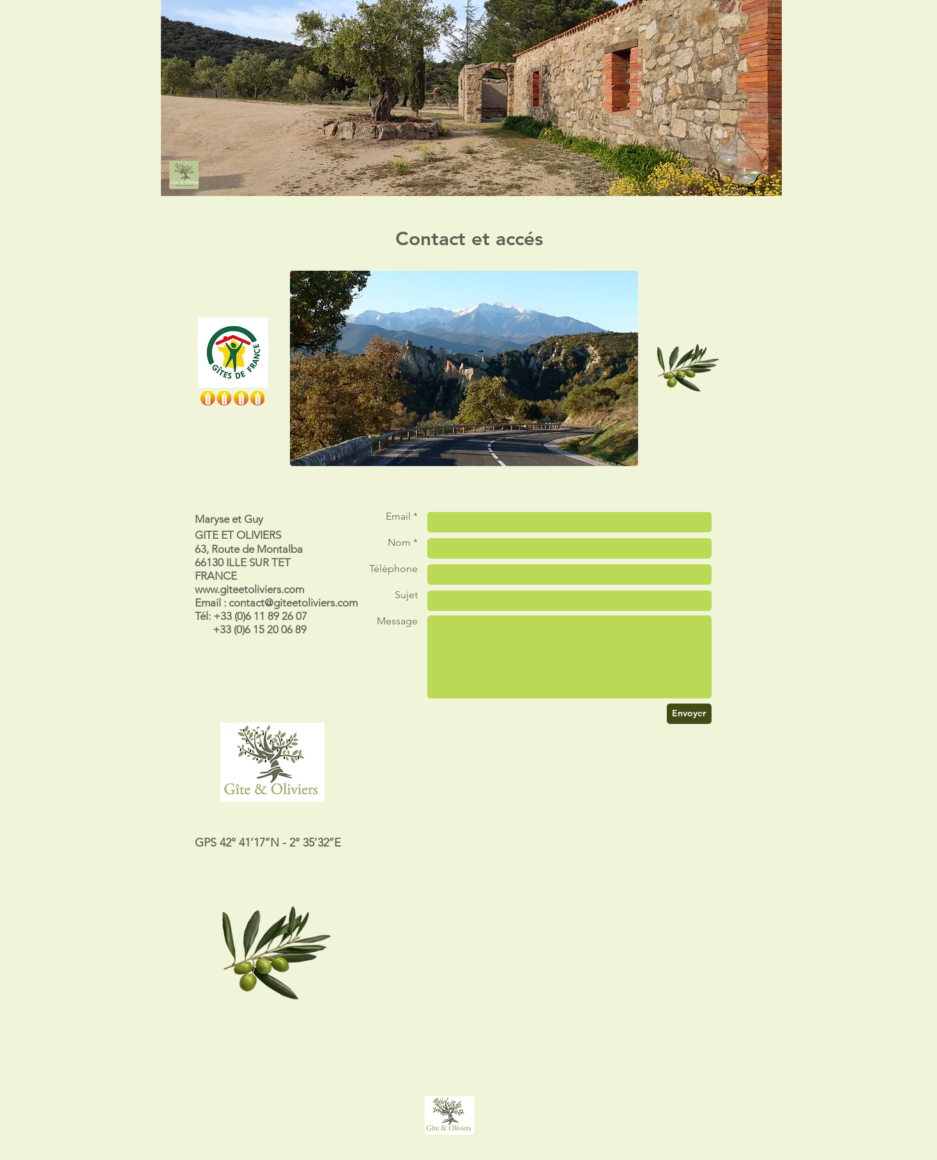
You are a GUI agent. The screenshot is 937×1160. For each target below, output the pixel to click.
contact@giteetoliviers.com (293, 602)
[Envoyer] (689, 714)
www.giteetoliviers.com (249, 589)
